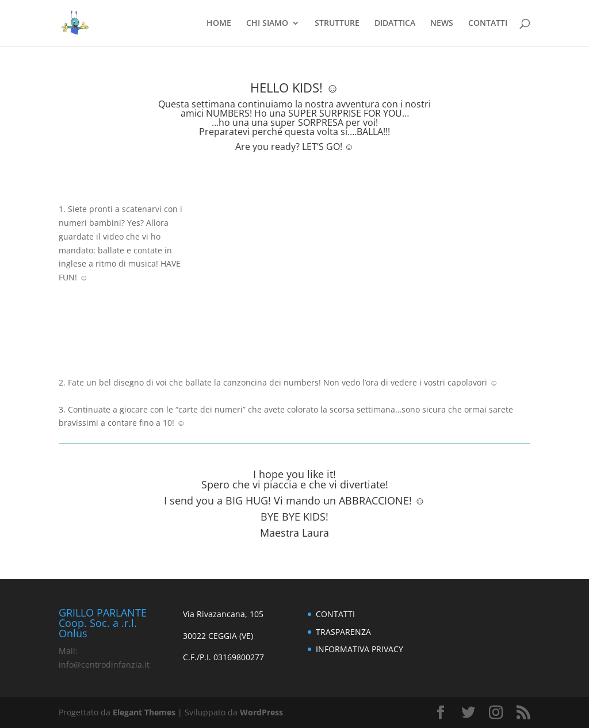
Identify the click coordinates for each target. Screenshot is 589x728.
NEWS (441, 23)
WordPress (261, 712)
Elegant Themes (144, 712)
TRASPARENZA (343, 631)
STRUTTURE (337, 23)
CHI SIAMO (267, 23)
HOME (218, 23)
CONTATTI (487, 23)
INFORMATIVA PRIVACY (359, 649)
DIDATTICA (394, 23)
